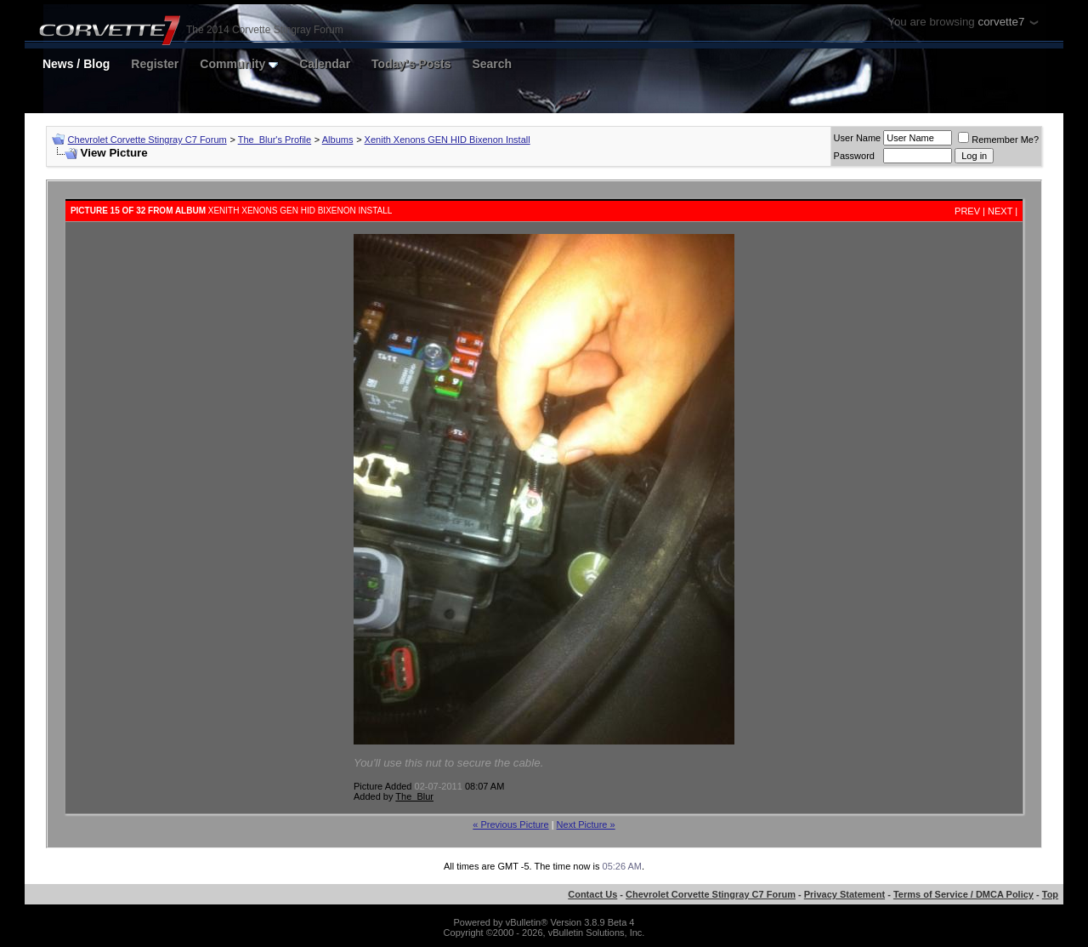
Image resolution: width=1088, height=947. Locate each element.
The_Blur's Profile (274, 139)
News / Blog (76, 64)
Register (154, 64)
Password (854, 156)
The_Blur (414, 796)
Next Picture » (586, 824)
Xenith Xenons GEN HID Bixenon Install (447, 139)
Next (1000, 211)
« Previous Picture (510, 824)
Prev (967, 211)
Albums (338, 139)
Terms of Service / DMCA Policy (963, 894)
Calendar (324, 64)
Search (492, 64)
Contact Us (592, 894)
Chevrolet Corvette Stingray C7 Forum (147, 139)
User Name (857, 138)
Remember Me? (998, 139)
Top (1050, 894)
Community (239, 64)
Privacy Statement (844, 894)
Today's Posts (410, 64)
